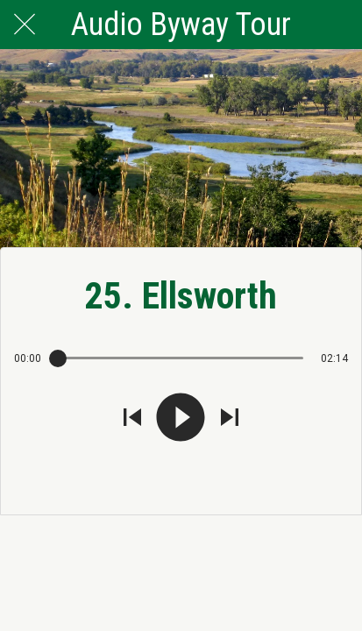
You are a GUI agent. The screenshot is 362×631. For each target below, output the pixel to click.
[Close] (24, 24)
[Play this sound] (180, 419)
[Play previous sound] (132, 419)
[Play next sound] (229, 419)
